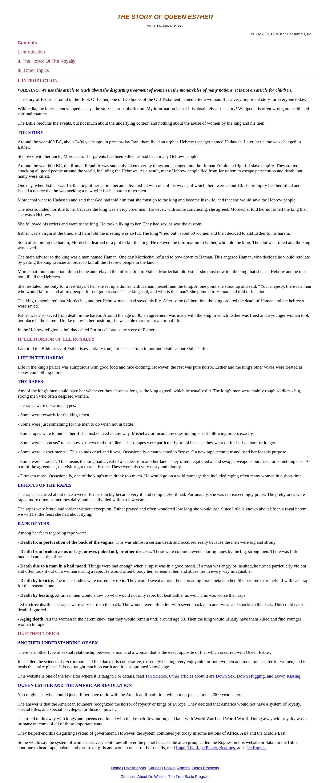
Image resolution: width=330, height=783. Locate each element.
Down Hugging (251, 676)
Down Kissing (288, 676)
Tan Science (156, 676)
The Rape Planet (202, 747)
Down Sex (225, 676)
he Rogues (257, 747)
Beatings (227, 747)
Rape (180, 747)
